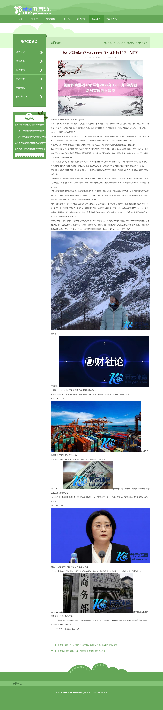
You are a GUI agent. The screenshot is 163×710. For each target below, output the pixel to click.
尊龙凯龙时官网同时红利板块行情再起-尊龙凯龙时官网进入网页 (81, 651)
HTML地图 (103, 693)
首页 (20, 19)
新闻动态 (96, 19)
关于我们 (35, 19)
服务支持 (65, 19)
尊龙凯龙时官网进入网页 (124, 43)
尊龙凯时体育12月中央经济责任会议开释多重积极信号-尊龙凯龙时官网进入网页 (87, 645)
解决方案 (81, 19)
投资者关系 (111, 19)
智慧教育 (50, 19)
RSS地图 (95, 693)
